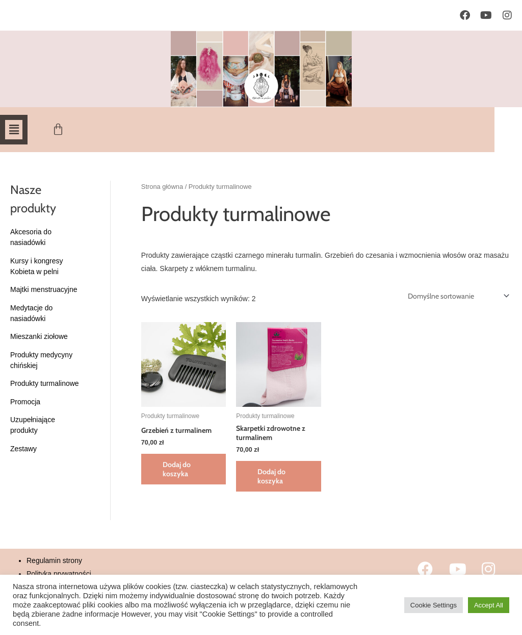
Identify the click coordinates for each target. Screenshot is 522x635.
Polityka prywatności (59, 574)
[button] (14, 129)
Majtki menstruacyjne (43, 289)
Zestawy (23, 449)
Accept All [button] (488, 605)
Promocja (25, 402)
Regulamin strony (54, 560)
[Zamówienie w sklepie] (456, 296)
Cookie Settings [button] (433, 605)
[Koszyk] (60, 129)
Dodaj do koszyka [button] (177, 469)
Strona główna (162, 186)
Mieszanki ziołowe (39, 336)
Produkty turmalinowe (44, 383)
